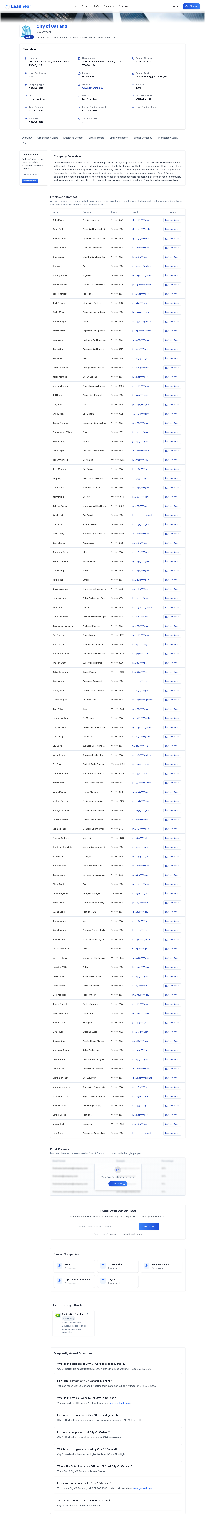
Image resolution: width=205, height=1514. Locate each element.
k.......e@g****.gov (140, 248)
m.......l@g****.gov (140, 1124)
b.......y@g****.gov (140, 294)
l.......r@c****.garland (141, 1133)
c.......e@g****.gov (140, 487)
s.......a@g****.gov (140, 414)
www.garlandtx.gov (92, 87)
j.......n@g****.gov (140, 423)
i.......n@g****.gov (140, 460)
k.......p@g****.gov (140, 570)
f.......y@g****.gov (140, 478)
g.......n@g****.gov (140, 561)
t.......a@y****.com (140, 746)
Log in (175, 6)
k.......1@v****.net (139, 663)
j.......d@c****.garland (141, 331)
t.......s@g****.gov (140, 976)
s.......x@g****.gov (140, 681)
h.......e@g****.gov (140, 967)
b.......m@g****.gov (140, 312)
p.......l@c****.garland (141, 285)
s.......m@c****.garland (142, 737)
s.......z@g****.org (140, 589)
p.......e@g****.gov (140, 903)
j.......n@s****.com (140, 506)
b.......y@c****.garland (142, 275)
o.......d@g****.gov (140, 884)
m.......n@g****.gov (140, 995)
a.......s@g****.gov (140, 1087)
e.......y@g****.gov (140, 534)
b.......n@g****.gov (140, 1013)
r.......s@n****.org (139, 644)
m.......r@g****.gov (140, 921)
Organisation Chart (47, 137)
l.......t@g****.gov (139, 893)
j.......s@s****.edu (140, 395)
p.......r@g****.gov (140, 1032)
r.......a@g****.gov (140, 847)
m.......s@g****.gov (140, 386)
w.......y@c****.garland (142, 718)
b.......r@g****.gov (140, 257)
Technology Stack (168, 137)
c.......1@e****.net (139, 773)
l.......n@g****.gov (140, 598)
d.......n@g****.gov (140, 1069)
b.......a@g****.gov (140, 866)
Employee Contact (73, 137)
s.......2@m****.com (140, 552)
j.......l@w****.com (140, 875)
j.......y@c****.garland (141, 783)
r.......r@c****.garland (141, 939)
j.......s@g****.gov (140, 377)
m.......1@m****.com (140, 829)
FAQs (24, 143)
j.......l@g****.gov (139, 303)
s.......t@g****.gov (140, 986)
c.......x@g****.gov (140, 524)
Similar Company (143, 137)
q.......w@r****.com (140, 792)
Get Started (191, 6)
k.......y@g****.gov (140, 469)
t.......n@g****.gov (140, 949)
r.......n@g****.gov (140, 1105)
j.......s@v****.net (139, 838)
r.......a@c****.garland (141, 266)
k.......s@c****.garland (142, 515)
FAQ (96, 6)
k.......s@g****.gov (140, 930)
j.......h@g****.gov (140, 1004)
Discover (125, 6)
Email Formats (96, 137)
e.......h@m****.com (140, 764)
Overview (27, 137)
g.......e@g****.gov (140, 635)
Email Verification (119, 137)
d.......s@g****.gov (140, 451)
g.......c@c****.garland (142, 727)
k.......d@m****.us (140, 672)
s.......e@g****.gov (140, 810)
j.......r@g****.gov (140, 1022)
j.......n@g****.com (140, 432)
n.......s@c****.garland (142, 607)
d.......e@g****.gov (140, 220)
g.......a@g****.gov (140, 958)
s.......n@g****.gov (140, 358)
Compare (109, 6)
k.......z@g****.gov (140, 580)
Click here (118, 1183)
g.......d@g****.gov (140, 340)
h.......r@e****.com (140, 497)
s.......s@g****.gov (140, 543)
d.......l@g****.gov (140, 912)
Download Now (29, 181)
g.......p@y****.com (140, 238)
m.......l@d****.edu (140, 1096)
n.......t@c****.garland (141, 755)
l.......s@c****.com (140, 820)
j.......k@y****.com (140, 349)
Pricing (85, 6)
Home (73, 6)
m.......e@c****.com (140, 801)
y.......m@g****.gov (140, 690)
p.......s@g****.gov (140, 404)
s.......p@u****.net (140, 653)
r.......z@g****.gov (140, 1041)
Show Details (172, 220)
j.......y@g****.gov (140, 441)
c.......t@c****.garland (141, 321)
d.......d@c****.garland (142, 229)
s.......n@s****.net (140, 617)
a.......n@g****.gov (140, 1050)
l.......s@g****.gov (140, 1115)
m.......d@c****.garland (142, 700)
